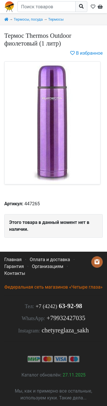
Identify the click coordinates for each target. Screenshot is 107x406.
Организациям (47, 266)
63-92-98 (59, 306)
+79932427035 (66, 318)
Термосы (56, 19)
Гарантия (14, 266)
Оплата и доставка (50, 259)
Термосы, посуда (28, 19)
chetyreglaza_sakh (65, 330)
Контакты (14, 273)
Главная (13, 259)
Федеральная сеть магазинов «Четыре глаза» (53, 287)
